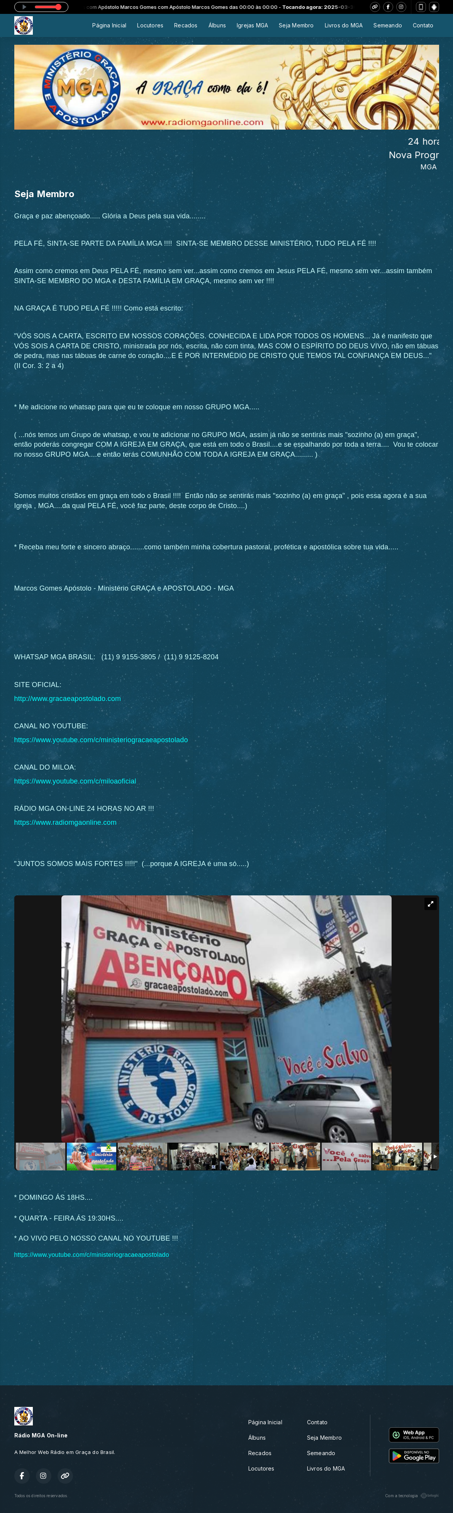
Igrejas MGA (252, 25)
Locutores (150, 25)
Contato (423, 25)
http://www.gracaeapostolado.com (67, 698)
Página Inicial (109, 25)
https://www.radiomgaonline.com (65, 822)
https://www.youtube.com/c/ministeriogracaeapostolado (101, 740)
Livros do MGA (344, 25)
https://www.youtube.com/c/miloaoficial (75, 781)
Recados (185, 25)
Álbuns (217, 25)
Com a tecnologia (412, 1495)
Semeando (387, 25)
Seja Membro (296, 25)
